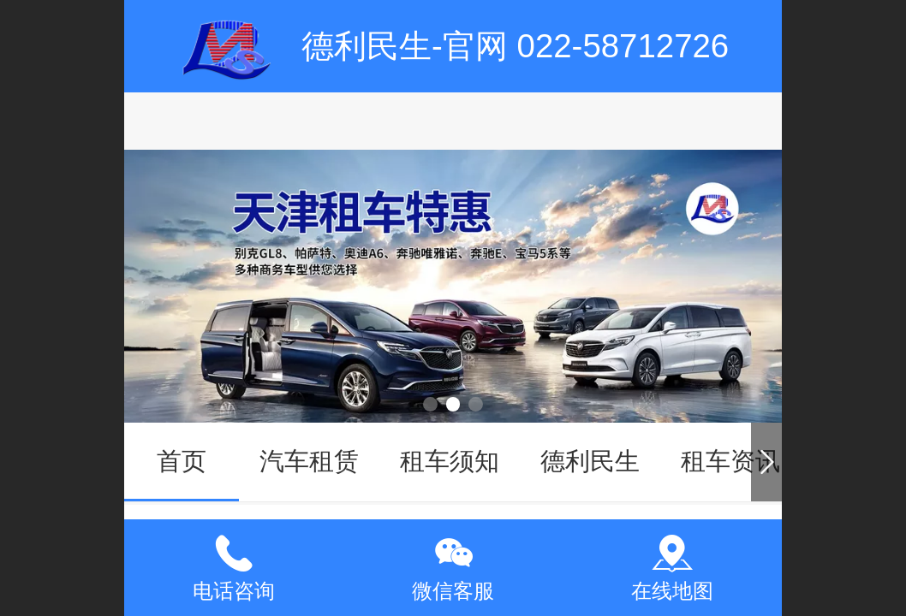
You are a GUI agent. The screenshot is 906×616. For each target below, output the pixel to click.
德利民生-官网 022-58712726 (515, 45)
